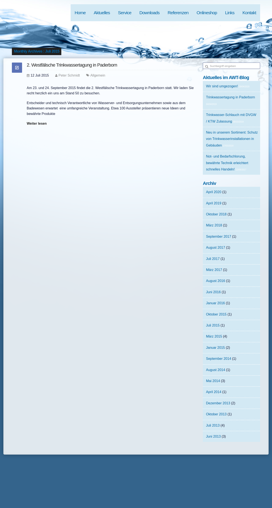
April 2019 (213, 203)
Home (80, 12)
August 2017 (215, 247)
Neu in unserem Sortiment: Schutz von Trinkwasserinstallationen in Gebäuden (232, 139)
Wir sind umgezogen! (222, 86)
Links (229, 12)
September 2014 (218, 358)
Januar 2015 (215, 347)
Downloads (149, 12)
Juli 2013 (213, 425)
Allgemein (97, 75)
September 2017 (218, 236)
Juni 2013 (213, 436)
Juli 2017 (213, 259)
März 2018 (214, 225)
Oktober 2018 (216, 214)
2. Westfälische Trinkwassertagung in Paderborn (72, 65)
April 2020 (213, 192)
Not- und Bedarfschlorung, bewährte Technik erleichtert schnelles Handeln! (227, 163)
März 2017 (214, 270)
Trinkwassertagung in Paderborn (230, 97)
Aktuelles (102, 12)
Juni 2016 (213, 292)
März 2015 (214, 336)
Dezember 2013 (218, 403)
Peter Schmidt (69, 75)
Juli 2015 (213, 325)
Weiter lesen (37, 123)
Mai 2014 (213, 381)
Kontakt (249, 12)
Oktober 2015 (216, 314)
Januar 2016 (215, 303)
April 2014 (213, 392)
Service (124, 12)
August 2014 (215, 370)
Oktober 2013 (216, 414)
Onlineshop (207, 12)
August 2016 (215, 281)
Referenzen (178, 12)
